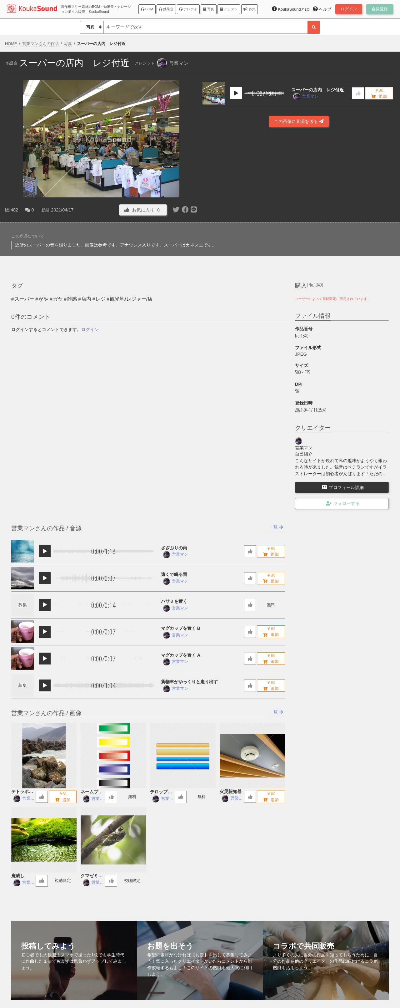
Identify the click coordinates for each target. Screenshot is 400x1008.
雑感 (72, 299)
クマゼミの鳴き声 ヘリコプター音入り (91, 876)
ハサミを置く (174, 601)
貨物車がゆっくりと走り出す (189, 681)
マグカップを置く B (180, 628)
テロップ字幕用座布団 (161, 792)
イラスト (229, 9)
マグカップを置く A (180, 655)
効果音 (166, 9)
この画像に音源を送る (298, 121)
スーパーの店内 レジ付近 (317, 89)
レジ (101, 299)
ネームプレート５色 (91, 792)
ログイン (90, 329)
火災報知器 (231, 791)
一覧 (276, 527)
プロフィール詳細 (343, 487)
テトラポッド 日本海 (22, 792)
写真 (208, 9)
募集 (249, 9)
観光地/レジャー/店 (131, 299)
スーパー (24, 299)
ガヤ (58, 299)
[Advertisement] (298, 196)
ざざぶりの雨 (174, 547)
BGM (147, 9)
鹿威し (17, 875)
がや (43, 299)
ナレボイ (188, 9)
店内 (86, 299)
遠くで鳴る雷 (174, 574)
